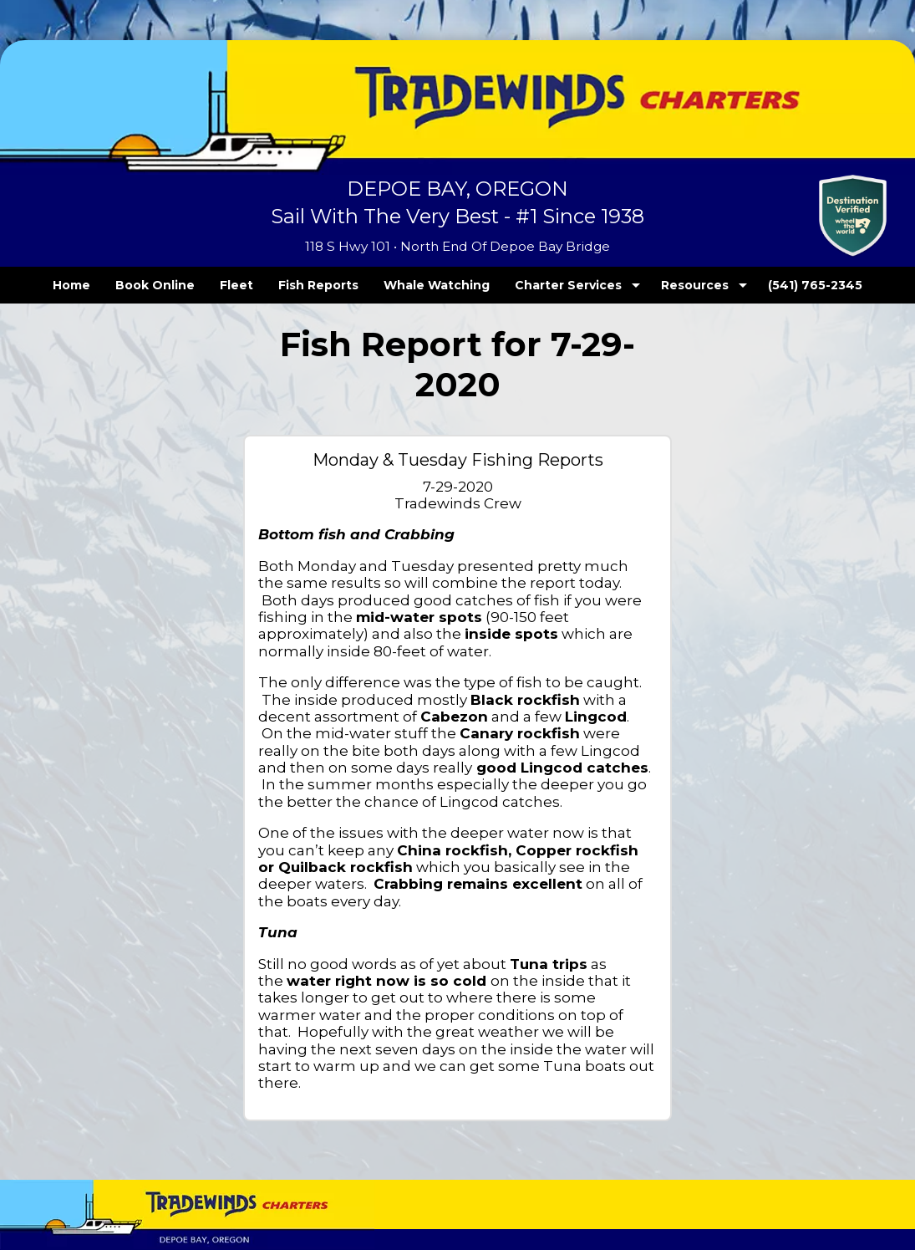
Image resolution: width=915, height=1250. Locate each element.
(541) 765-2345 (781, 285)
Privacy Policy (170, 1181)
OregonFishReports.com (758, 1154)
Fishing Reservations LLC (757, 1164)
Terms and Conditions (77, 1181)
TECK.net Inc (779, 1144)
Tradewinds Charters (77, 1144)
